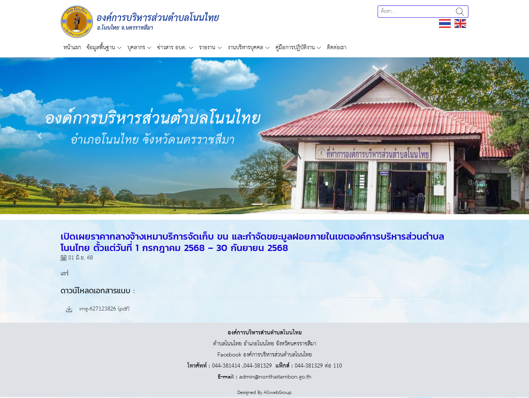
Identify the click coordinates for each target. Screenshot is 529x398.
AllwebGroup (278, 392)
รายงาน (207, 47)
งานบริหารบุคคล (245, 47)
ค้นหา (460, 11)
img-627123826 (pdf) (97, 309)
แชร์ (65, 273)
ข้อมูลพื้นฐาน (101, 47)
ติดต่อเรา (336, 47)
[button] (39, 135)
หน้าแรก (72, 47)
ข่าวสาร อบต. (172, 47)
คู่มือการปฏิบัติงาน (295, 47)
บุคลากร (136, 47)
